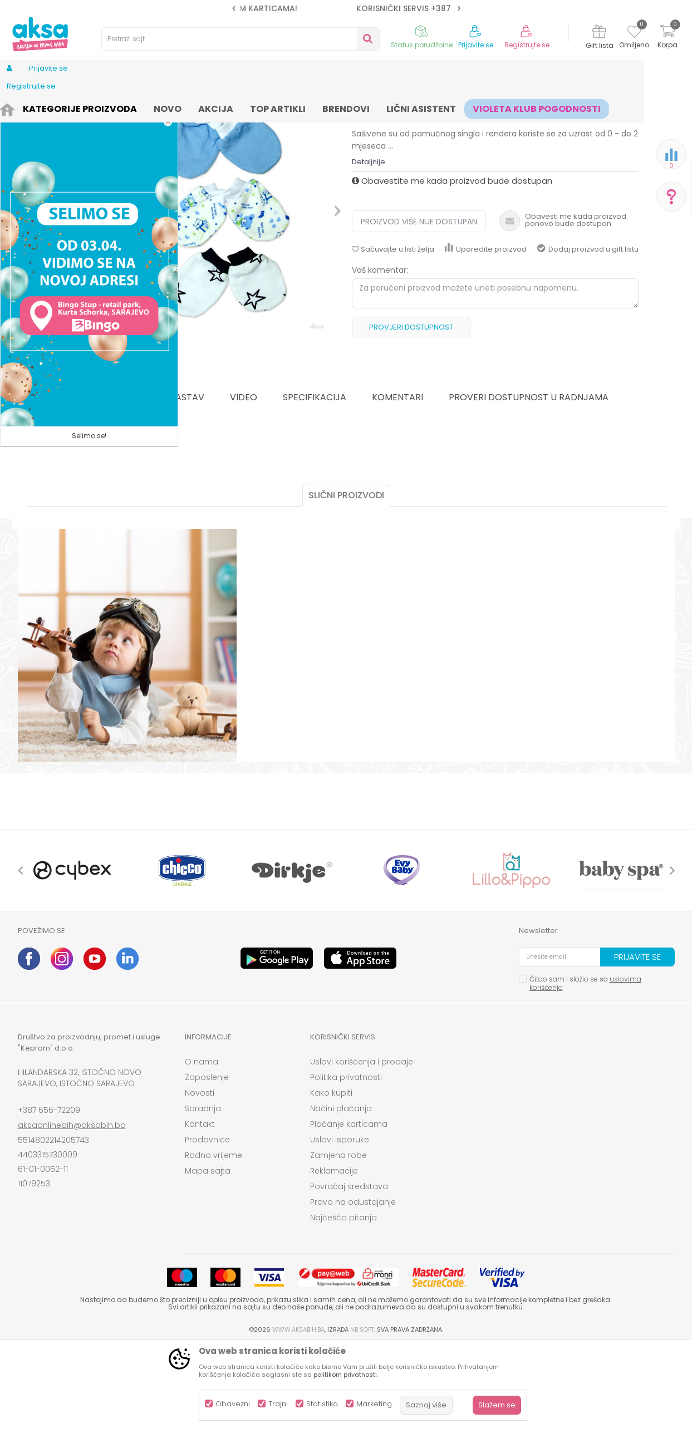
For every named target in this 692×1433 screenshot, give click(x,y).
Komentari (397, 483)
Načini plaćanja (341, 1194)
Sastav (187, 483)
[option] (346, 8)
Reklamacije (334, 1257)
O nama (201, 1148)
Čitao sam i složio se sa (585, 1069)
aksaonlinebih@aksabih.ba (72, 1211)
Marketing (374, 1404)
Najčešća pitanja (343, 1303)
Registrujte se (526, 45)
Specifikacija (314, 483)
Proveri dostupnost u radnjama (528, 483)
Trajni (278, 1404)
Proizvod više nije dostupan (419, 307)
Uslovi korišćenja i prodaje (361, 1148)
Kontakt (200, 1210)
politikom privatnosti (345, 1374)
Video (243, 483)
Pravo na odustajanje (353, 1288)
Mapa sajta (207, 1257)
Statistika (322, 1404)
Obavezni (232, 1404)
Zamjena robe (338, 1241)
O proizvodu (114, 483)
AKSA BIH (32, 107)
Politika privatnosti (346, 1163)
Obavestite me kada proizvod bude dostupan (452, 267)
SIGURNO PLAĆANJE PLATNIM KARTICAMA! (345, 8)
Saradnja (203, 1194)
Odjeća (107, 107)
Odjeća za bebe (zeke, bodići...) (180, 107)
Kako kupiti (331, 1179)
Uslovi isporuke (339, 1225)
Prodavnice (207, 1225)
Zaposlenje (207, 1163)
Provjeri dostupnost (411, 413)
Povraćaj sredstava (349, 1272)
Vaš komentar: (380, 356)
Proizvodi (71, 107)
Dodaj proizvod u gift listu (588, 335)
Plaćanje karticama (348, 1210)
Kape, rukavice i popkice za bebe (295, 107)
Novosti (199, 1179)
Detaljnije (368, 248)
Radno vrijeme (213, 1241)
